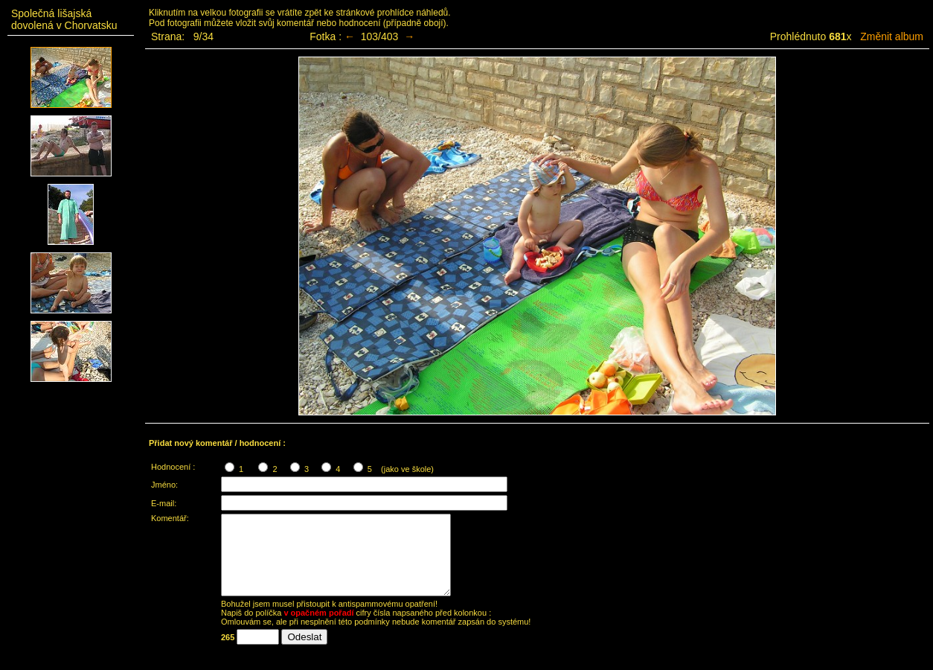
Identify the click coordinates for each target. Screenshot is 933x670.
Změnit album (891, 36)
